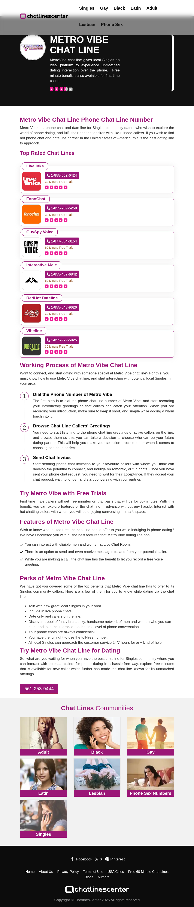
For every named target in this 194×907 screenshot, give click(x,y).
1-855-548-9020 (64, 307)
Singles (86, 8)
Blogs (89, 877)
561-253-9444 (39, 688)
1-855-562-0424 (64, 175)
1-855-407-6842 (64, 274)
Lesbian (87, 24)
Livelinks (35, 166)
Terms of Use (93, 872)
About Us (46, 872)
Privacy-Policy (68, 872)
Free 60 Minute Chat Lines (148, 872)
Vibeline (34, 331)
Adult (151, 8)
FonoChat (35, 199)
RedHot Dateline (42, 298)
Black (119, 8)
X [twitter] (101, 859)
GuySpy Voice (39, 232)
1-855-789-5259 (64, 208)
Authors (103, 877)
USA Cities (115, 872)
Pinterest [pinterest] (117, 859)
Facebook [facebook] (84, 859)
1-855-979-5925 (64, 340)
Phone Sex (112, 24)
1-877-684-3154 (64, 241)
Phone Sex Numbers (151, 793)
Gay (104, 8)
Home (30, 872)
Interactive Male (41, 265)
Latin (136, 8)
